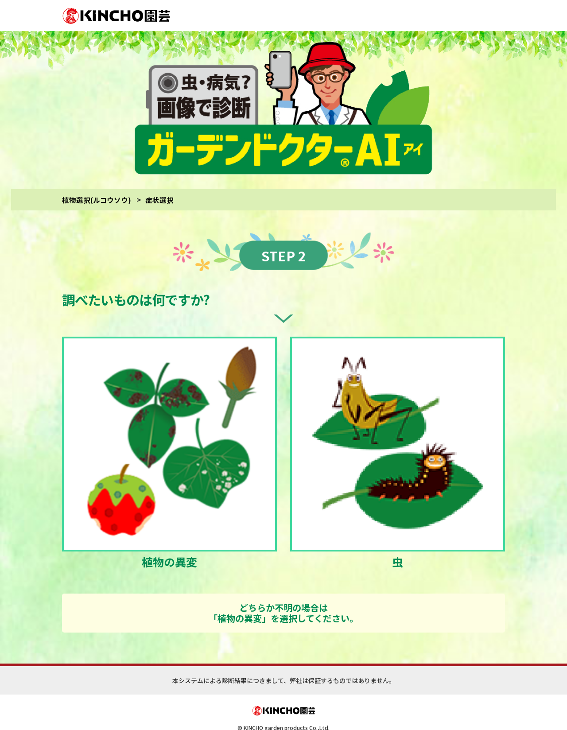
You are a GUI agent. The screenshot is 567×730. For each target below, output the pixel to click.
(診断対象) (362, 711)
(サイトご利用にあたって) (319, 711)
